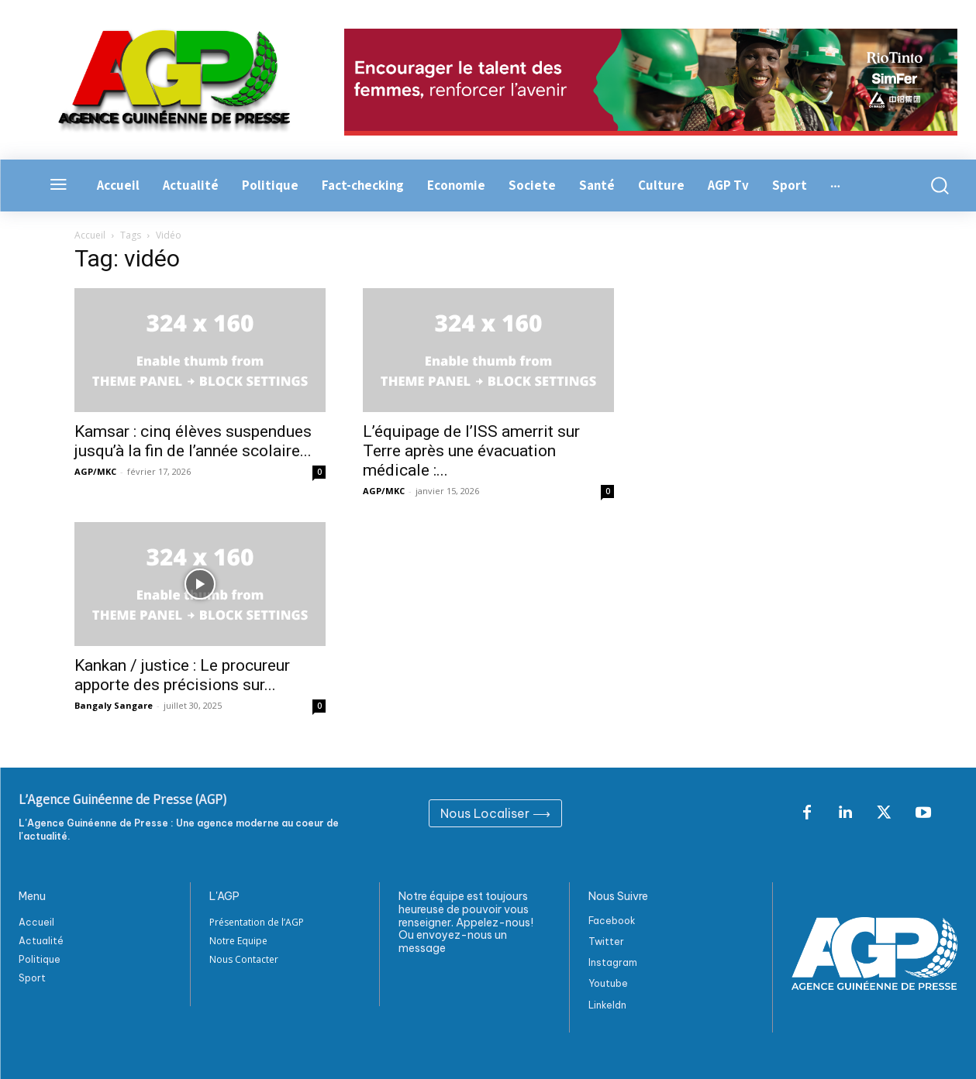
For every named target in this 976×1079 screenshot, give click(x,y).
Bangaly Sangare (113, 705)
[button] (934, 185)
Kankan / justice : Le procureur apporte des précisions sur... (182, 675)
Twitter (606, 941)
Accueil (89, 235)
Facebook (612, 920)
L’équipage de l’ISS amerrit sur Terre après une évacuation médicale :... (471, 450)
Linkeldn (607, 1005)
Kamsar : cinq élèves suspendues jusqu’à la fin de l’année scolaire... (193, 441)
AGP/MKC (95, 471)
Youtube (608, 983)
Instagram (612, 962)
